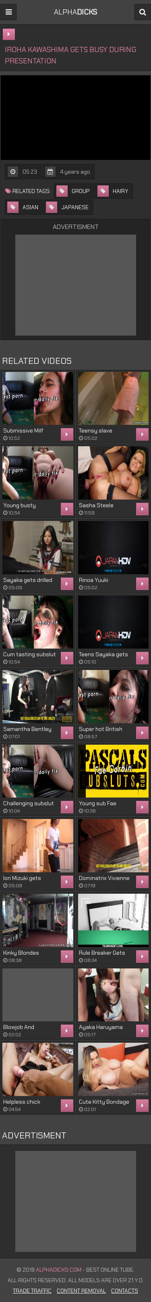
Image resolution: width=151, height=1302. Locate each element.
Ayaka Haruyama (101, 1027)
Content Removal (81, 1290)
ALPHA (75, 12)
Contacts (124, 1290)
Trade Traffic (32, 1290)
